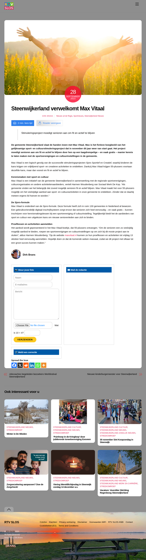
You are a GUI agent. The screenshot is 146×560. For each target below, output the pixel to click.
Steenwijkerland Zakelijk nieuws (118, 433)
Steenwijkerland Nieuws (94, 116)
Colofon (43, 522)
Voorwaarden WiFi (97, 522)
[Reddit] (26, 365)
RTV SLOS (10, 531)
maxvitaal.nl (71, 235)
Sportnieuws (78, 116)
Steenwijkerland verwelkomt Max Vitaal (57, 108)
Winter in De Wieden (17, 434)
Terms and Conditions (68, 526)
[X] (20, 365)
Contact (129, 522)
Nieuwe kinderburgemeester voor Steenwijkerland (112, 374)
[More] (43, 365)
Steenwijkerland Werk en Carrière (119, 483)
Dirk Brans (47, 116)
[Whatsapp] (37, 365)
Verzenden (25, 339)
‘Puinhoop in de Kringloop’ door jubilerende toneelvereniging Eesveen (72, 438)
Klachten (53, 522)
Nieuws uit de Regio (64, 116)
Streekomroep (14, 430)
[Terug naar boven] (8, 509)
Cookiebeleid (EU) (48, 526)
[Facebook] (14, 365)
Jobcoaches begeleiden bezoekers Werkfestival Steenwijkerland (32, 375)
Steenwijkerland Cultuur (67, 427)
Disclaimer (82, 522)
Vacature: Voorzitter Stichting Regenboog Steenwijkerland (114, 491)
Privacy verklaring (67, 522)
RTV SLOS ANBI (115, 522)
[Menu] (137, 4)
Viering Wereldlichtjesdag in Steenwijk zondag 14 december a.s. (72, 485)
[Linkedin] (32, 365)
